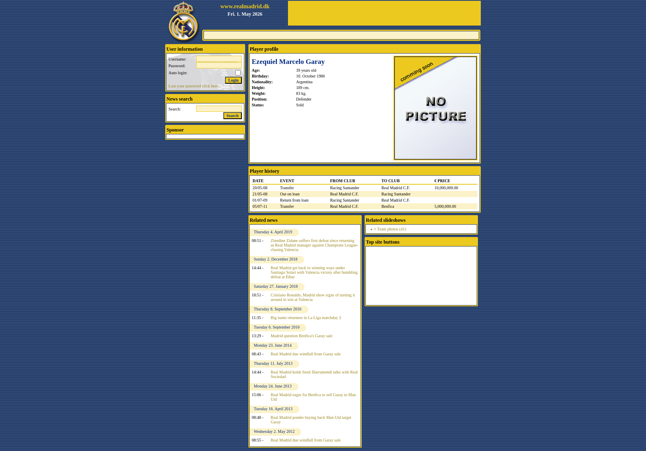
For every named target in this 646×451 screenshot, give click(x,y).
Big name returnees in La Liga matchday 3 (306, 317)
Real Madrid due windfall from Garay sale (306, 354)
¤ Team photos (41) (390, 229)
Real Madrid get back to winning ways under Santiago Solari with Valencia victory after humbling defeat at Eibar (314, 272)
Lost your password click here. (194, 86)
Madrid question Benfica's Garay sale (301, 336)
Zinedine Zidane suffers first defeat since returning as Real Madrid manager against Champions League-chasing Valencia (314, 245)
